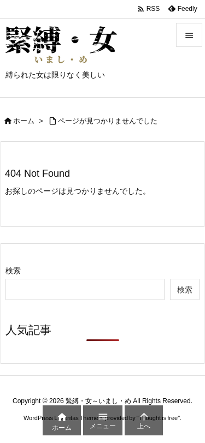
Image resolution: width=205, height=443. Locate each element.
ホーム (23, 121)
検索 (13, 270)
